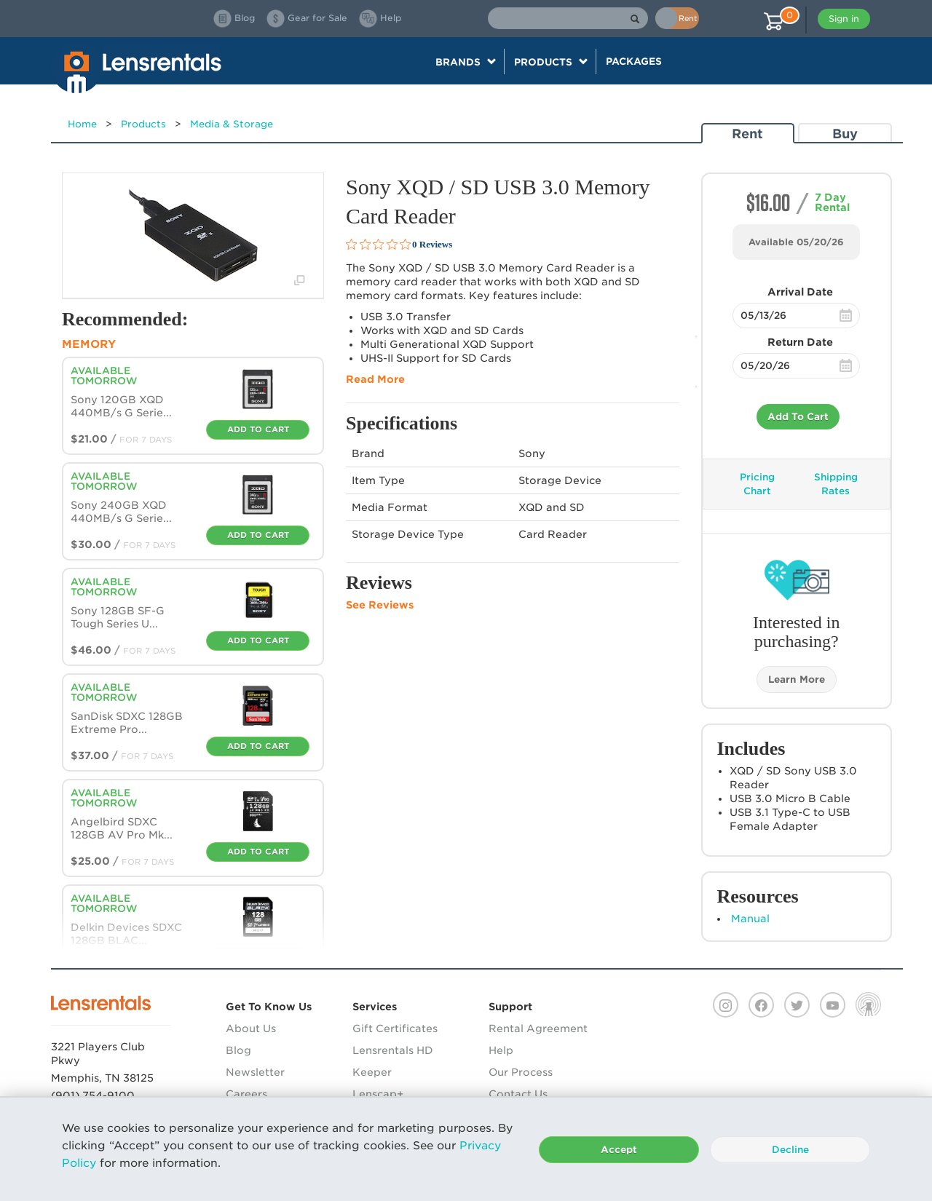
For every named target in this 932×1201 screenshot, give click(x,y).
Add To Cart (798, 416)
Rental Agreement (538, 1028)
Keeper (372, 1072)
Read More (375, 379)
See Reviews (380, 605)
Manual (750, 918)
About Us (251, 1028)
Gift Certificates (395, 1028)
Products (143, 124)
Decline (790, 1149)
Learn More (796, 679)
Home (82, 124)
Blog (238, 1050)
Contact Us (518, 1094)
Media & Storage (231, 124)
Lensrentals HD (392, 1050)
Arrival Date (800, 292)
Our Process (521, 1072)
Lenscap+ (377, 1094)
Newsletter (255, 1072)
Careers (246, 1094)
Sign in (844, 18)
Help (501, 1050)
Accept (619, 1149)
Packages (634, 61)
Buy (845, 133)
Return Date (800, 342)
